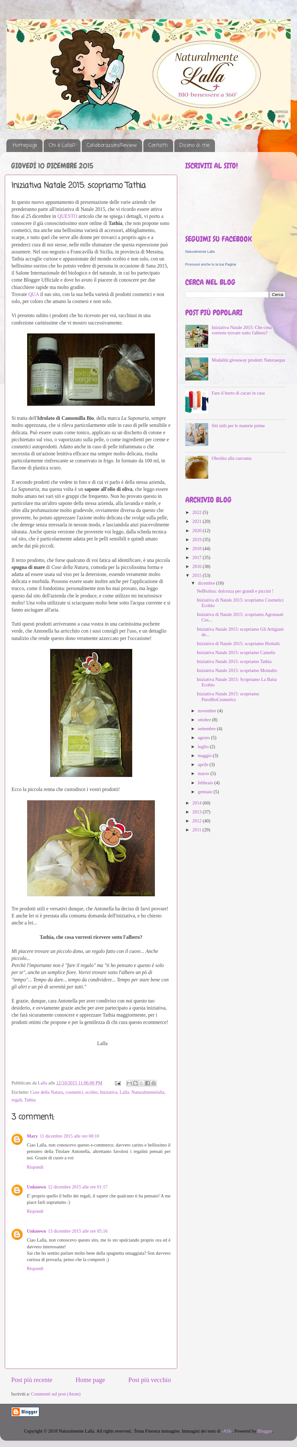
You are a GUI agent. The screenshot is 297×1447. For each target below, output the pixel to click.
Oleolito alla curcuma (232, 458)
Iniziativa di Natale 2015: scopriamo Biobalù (238, 643)
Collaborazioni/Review (112, 145)
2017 (197, 557)
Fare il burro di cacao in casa (238, 393)
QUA (33, 294)
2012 (197, 820)
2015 (197, 575)
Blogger (264, 1431)
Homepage (25, 145)
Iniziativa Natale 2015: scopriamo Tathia (234, 661)
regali (16, 1099)
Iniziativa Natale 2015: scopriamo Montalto (237, 670)
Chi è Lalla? (62, 145)
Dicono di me (194, 145)
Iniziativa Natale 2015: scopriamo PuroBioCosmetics (228, 696)
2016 (197, 566)
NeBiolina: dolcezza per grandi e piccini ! (235, 591)
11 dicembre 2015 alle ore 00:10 (69, 1136)
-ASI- (227, 1431)
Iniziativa (108, 1092)
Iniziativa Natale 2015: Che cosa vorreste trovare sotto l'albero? (242, 330)
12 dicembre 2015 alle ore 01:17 (78, 1186)
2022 (197, 512)
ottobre (205, 719)
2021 (197, 521)
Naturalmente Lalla (200, 251)
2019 (197, 539)
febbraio (206, 782)
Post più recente (31, 1379)
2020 (197, 530)
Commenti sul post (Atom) (55, 1393)
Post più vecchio (149, 1379)
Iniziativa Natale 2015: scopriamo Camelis (236, 652)
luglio (204, 746)
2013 (197, 811)
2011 (197, 829)
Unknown (36, 1186)
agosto (204, 737)
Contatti (158, 145)
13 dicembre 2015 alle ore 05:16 (78, 1231)
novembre (207, 710)
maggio (205, 755)
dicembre (207, 583)
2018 (197, 548)
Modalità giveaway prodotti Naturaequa (248, 360)
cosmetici (74, 1092)
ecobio (91, 1092)
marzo (204, 773)
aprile (203, 764)
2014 (197, 802)
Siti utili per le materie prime (238, 425)
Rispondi (35, 1167)
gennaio (206, 791)
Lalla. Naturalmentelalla (142, 1092)
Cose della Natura (46, 1092)
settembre (207, 728)
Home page (90, 1379)
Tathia (30, 1099)
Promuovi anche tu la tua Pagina (210, 264)
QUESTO (67, 216)
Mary (32, 1136)
